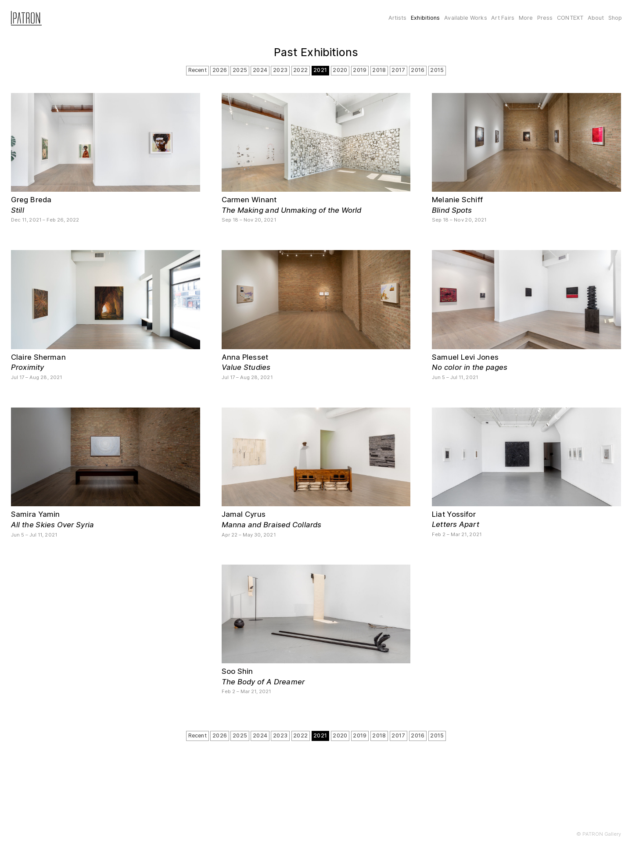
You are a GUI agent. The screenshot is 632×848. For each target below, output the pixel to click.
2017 (398, 70)
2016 (417, 70)
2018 (379, 70)
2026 (219, 70)
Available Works (465, 17)
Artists (397, 17)
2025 (240, 70)
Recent (197, 70)
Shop (615, 17)
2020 (340, 70)
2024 (260, 70)
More (526, 17)
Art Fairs (502, 17)
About (596, 17)
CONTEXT (570, 17)
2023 (280, 70)
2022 (300, 70)
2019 (359, 70)
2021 (320, 70)
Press (545, 17)
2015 (437, 70)
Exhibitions (425, 17)
